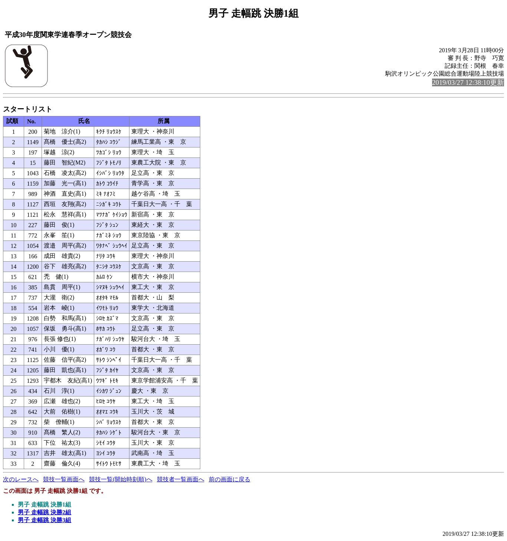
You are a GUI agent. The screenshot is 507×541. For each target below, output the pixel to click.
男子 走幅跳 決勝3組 (44, 520)
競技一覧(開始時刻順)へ (120, 479)
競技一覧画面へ (64, 479)
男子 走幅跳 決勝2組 (44, 512)
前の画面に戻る (229, 479)
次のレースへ (21, 479)
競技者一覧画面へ (180, 479)
